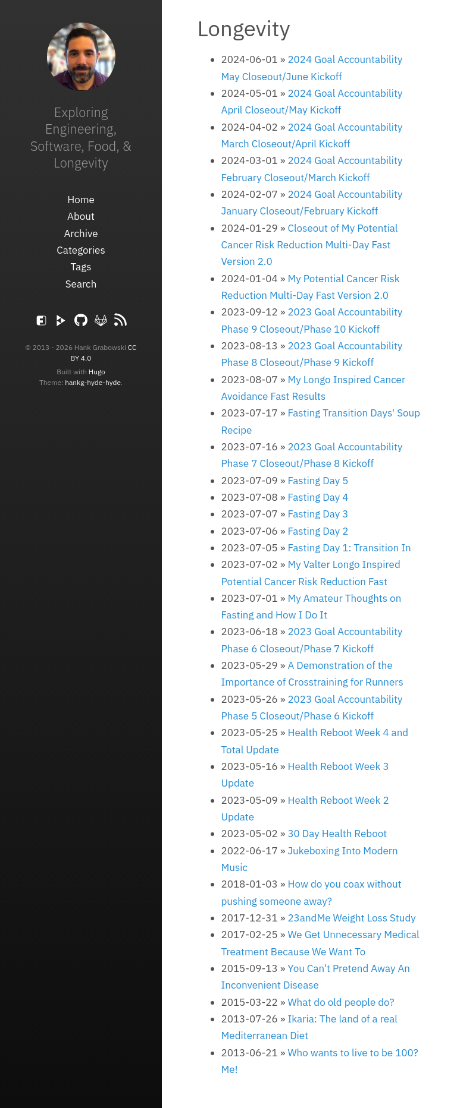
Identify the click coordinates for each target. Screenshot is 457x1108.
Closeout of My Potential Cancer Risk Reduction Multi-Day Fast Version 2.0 (309, 245)
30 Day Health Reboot (337, 833)
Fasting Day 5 (317, 480)
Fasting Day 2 (317, 531)
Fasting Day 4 (317, 497)
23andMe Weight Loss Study (351, 917)
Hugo (97, 371)
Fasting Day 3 (317, 513)
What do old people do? (340, 1002)
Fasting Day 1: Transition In (349, 547)
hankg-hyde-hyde (93, 382)
